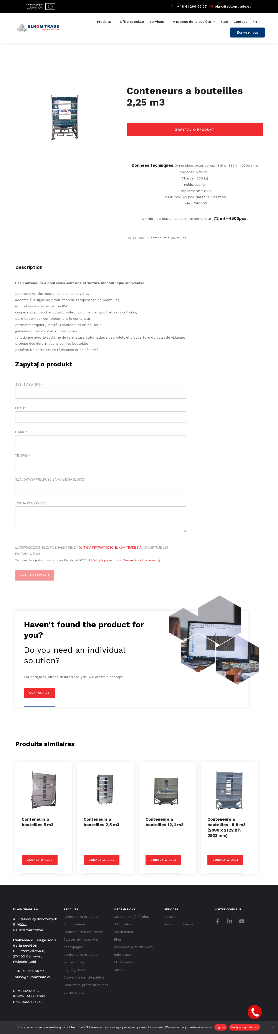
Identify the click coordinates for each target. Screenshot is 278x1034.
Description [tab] (29, 267)
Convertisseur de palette (83, 977)
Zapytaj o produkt (194, 129)
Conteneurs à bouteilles (167, 238)
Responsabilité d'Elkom (133, 947)
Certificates (123, 932)
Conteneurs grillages (80, 917)
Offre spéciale (132, 22)
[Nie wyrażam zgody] (272, 1027)
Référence (122, 954)
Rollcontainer (74, 924)
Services (156, 22)
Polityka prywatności (107, 560)
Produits (104, 22)
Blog (224, 22)
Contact (240, 22)
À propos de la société (192, 22)
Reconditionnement (180, 924)
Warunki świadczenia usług (141, 560)
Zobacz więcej (39, 859)
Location (171, 917)
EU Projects (123, 962)
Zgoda (221, 1027)
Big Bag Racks (74, 970)
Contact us (39, 692)
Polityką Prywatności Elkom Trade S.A (109, 548)
